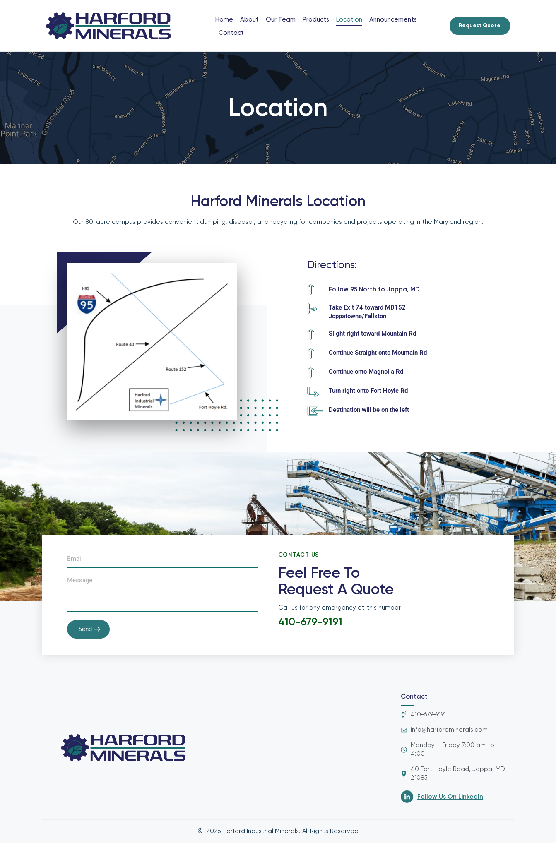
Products (316, 19)
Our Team (281, 19)
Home (224, 19)
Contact (231, 32)
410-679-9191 (311, 622)
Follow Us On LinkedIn (450, 797)
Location (349, 19)
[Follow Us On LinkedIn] (407, 797)
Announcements (393, 19)
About (249, 19)
